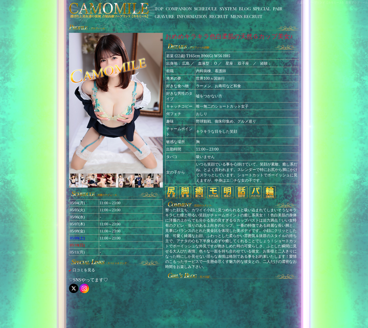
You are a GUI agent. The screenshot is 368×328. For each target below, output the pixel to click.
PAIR (277, 8)
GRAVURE (165, 16)
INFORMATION (192, 16)
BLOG (245, 8)
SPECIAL (262, 8)
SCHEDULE (205, 8)
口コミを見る (84, 270)
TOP (159, 8)
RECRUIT (218, 16)
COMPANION (179, 8)
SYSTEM (228, 8)
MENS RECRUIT (246, 16)
